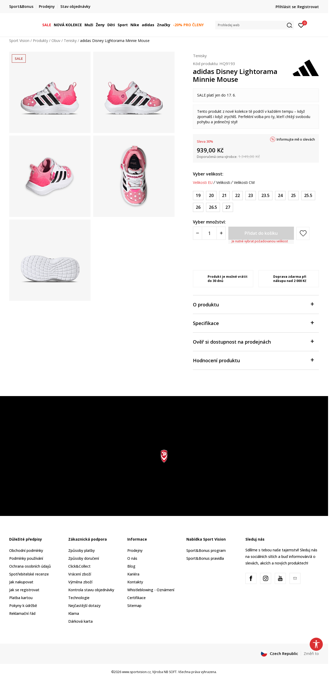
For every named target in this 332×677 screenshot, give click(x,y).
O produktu (253, 304)
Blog (131, 566)
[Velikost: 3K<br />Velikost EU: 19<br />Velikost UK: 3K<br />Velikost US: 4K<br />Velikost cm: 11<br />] (198, 195)
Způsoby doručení (83, 558)
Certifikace (136, 597)
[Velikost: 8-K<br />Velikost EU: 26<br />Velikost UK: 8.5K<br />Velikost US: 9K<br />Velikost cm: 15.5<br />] (198, 207)
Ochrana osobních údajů (30, 566)
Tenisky (70, 40)
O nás (132, 558)
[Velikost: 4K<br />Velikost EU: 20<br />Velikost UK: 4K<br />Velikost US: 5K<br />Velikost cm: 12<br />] (211, 195)
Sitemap (134, 605)
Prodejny (135, 550)
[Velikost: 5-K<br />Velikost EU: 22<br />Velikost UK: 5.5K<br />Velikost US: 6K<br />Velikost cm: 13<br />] (237, 195)
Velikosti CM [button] (244, 182)
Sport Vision (19, 40)
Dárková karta (80, 621)
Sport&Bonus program (206, 550)
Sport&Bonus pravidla (205, 558)
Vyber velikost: (208, 174)
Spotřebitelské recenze (29, 574)
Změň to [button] (311, 653)
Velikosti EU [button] (203, 182)
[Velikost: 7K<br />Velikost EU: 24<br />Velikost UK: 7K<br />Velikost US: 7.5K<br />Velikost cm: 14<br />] (280, 195)
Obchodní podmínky (26, 550)
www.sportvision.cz (136, 672)
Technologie (78, 597)
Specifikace (253, 322)
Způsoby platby (81, 550)
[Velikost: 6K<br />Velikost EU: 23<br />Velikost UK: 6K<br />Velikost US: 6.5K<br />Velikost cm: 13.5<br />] (250, 195)
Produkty (40, 40)
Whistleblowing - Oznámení (150, 589)
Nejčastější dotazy (84, 605)
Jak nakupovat (21, 581)
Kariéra (133, 574)
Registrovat (308, 6)
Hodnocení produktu (253, 360)
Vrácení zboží (79, 574)
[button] (254, 25)
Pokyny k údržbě (23, 605)
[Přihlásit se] (301, 25)
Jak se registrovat (24, 589)
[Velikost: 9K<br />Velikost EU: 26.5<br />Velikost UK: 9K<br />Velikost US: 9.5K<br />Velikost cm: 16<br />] (213, 207)
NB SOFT (170, 672)
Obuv (55, 40)
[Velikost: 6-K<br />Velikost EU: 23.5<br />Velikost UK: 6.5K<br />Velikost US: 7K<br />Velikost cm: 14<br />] (265, 195)
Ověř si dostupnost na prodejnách (253, 341)
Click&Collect (79, 566)
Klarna (73, 613)
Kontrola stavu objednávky (91, 589)
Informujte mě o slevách (296, 139)
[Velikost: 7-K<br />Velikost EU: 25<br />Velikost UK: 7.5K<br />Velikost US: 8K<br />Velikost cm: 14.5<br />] (293, 195)
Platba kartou (21, 597)
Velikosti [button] (223, 182)
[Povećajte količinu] (221, 233)
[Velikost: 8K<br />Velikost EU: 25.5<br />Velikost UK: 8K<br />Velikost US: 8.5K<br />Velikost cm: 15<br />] (308, 195)
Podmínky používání (26, 558)
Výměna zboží (80, 581)
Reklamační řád (22, 613)
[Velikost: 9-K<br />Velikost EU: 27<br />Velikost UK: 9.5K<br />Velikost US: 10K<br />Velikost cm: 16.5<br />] (228, 207)
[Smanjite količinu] (197, 233)
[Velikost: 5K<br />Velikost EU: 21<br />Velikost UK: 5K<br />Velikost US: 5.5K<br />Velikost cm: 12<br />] (224, 195)
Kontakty (135, 581)
